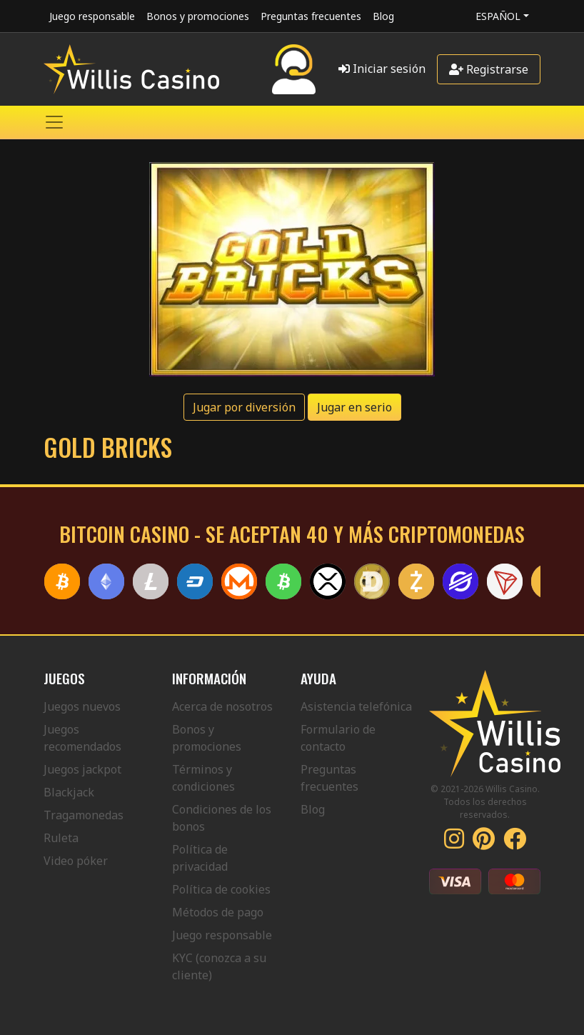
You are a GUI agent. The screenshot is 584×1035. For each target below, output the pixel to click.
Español (497, 16)
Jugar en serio (354, 407)
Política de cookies (221, 889)
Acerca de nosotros (222, 706)
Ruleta (61, 838)
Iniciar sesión (382, 68)
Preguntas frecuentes (311, 16)
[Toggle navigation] (54, 122)
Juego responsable (92, 16)
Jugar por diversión (244, 407)
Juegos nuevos (82, 706)
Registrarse (488, 69)
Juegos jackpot (82, 769)
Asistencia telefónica (356, 706)
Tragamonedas (84, 815)
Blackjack (69, 792)
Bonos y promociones (197, 16)
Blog (383, 16)
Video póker (76, 861)
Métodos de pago (217, 912)
